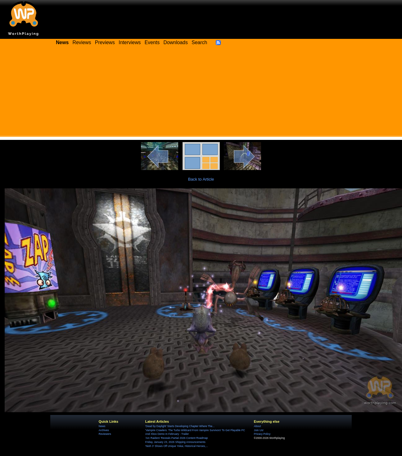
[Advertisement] (201, 93)
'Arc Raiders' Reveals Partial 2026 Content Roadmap (176, 438)
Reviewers (105, 433)
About (257, 426)
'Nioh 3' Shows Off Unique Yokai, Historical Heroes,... (176, 446)
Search (199, 42)
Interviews (130, 42)
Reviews (82, 42)
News (102, 426)
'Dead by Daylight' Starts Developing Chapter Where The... (180, 426)
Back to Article (201, 179)
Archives (104, 430)
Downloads (176, 42)
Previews (105, 42)
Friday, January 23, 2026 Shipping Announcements (175, 442)
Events (152, 42)
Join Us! (259, 430)
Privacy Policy (262, 433)
